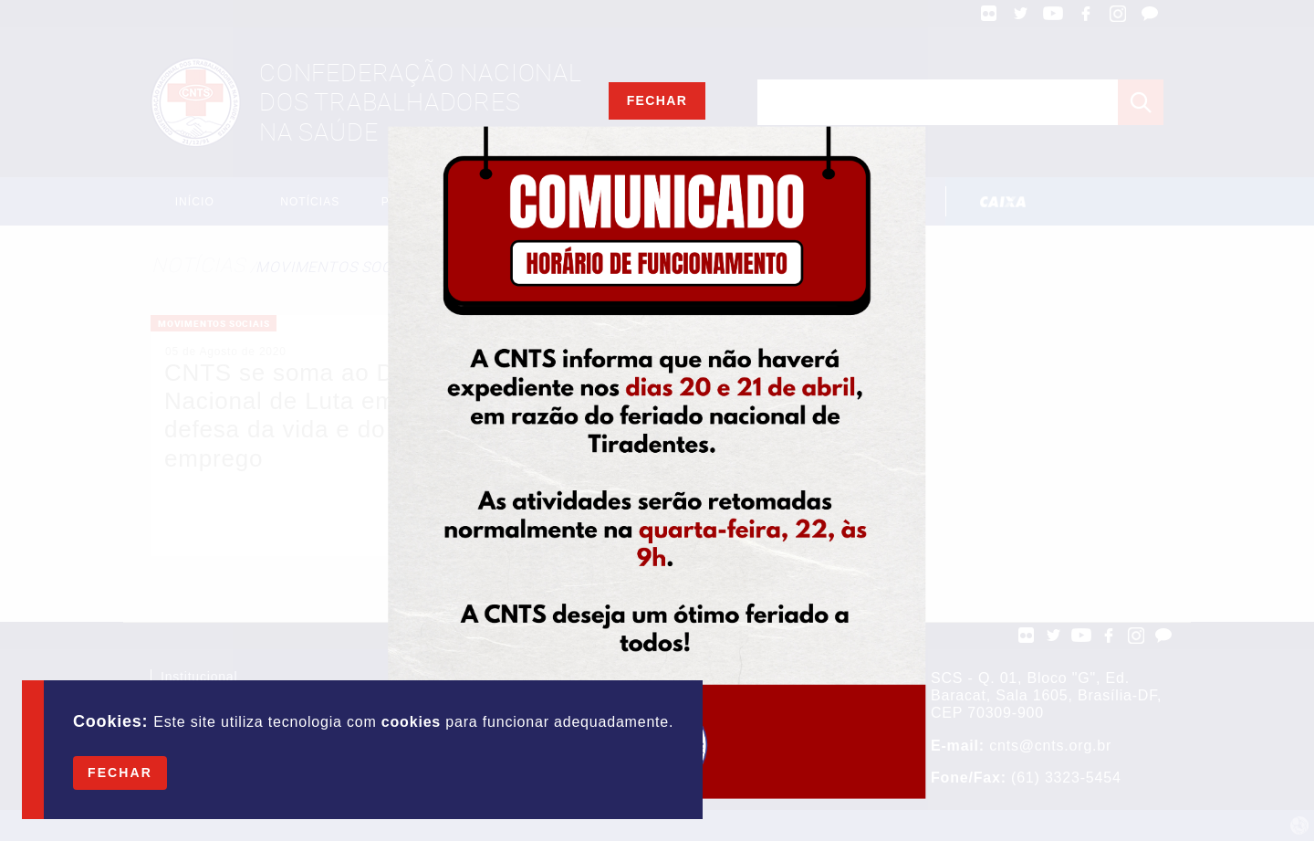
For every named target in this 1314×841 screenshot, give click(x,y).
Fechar (120, 772)
